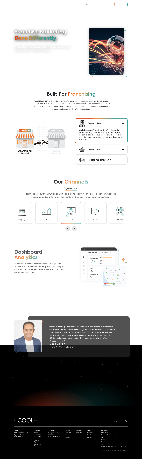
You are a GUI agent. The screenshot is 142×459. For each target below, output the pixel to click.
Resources (95, 5)
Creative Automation (21, 432)
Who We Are (90, 432)
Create (16, 430)
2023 (120, 446)
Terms (102, 437)
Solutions (68, 430)
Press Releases (91, 435)
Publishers (68, 437)
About (89, 430)
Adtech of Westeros (107, 446)
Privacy (103, 439)
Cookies (103, 442)
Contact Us (104, 430)
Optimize (51, 430)
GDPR (102, 444)
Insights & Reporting (54, 436)
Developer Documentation (109, 435)
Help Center (104, 432)
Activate (37, 430)
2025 (124, 446)
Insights (78, 430)
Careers (89, 437)
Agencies (68, 432)
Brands (67, 435)
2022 (116, 446)
